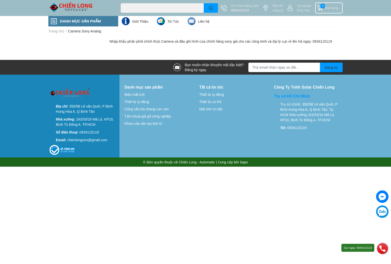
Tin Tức (173, 21)
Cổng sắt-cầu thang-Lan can (146, 109)
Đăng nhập (303, 10)
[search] (211, 8)
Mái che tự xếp (210, 109)
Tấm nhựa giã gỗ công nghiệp (147, 116)
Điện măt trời (134, 94)
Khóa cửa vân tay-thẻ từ (143, 123)
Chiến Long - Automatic (197, 162)
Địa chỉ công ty (278, 7)
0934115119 (240, 10)
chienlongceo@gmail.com (87, 140)
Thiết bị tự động (136, 102)
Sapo (244, 162)
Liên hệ (203, 21)
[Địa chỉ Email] (295, 67)
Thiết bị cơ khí (210, 102)
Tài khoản (304, 6)
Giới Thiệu (140, 21)
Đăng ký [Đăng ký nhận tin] (331, 67)
